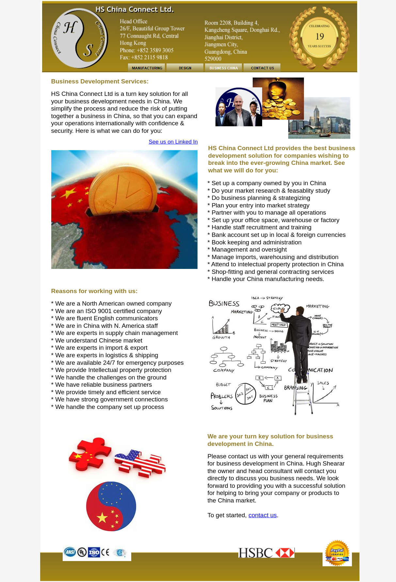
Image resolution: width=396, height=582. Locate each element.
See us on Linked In (173, 142)
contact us (262, 515)
